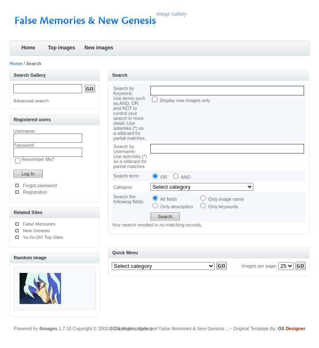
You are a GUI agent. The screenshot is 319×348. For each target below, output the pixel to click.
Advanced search (31, 100)
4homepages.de (137, 328)
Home (28, 48)
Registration (35, 192)
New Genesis (36, 230)
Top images (61, 48)
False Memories (39, 223)
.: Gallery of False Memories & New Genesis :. (181, 328)
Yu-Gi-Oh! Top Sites (43, 237)
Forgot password (40, 185)
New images (98, 48)
